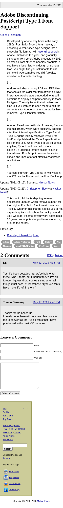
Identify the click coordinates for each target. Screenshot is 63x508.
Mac (59, 242)
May (50, 5)
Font (38, 242)
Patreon (7, 463)
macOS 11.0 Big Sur (25, 246)
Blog (5, 413)
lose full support (47, 51)
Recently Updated (11, 430)
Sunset (57, 246)
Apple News (8, 441)
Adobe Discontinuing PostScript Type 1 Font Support (26, 21)
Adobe (6, 242)
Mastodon (7, 437)
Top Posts (7, 424)
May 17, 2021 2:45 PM (46, 302)
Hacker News (47, 182)
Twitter (59, 255)
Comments (20, 434)
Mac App (7, 246)
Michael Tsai (43, 506)
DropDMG (14, 476)
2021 (58, 5)
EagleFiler (14, 482)
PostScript (44, 246)
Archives (7, 417)
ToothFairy (14, 494)
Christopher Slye (37, 188)
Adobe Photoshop (22, 242)
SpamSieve (14, 488)
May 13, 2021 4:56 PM (46, 262)
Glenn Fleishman (10, 34)
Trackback (8, 444)
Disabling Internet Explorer (23, 235)
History (48, 242)
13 (54, 5)
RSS (50, 255)
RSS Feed (8, 434)
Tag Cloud (8, 420)
